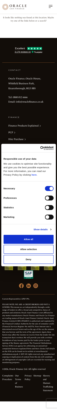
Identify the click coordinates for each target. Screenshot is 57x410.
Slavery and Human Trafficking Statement (48, 383)
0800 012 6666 (20, 97)
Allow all (28, 239)
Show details (41, 229)
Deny (28, 259)
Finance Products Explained (23, 125)
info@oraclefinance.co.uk (29, 101)
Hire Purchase (16, 139)
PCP (10, 132)
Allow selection (28, 249)
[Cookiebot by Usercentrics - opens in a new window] (41, 148)
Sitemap (37, 375)
